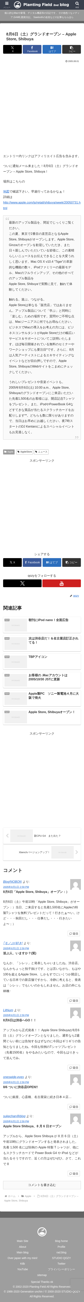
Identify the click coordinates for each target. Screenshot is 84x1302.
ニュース (41, 451)
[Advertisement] (42, 107)
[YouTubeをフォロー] (61, 583)
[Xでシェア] (12, 49)
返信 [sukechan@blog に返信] (73, 1173)
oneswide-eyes (13, 1077)
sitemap (42, 1275)
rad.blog (61, 1252)
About (22, 1246)
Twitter (61, 1263)
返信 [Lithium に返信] (73, 1067)
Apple (8, 451)
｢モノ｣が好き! (13, 943)
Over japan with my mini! (22, 1258)
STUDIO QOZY (61, 1258)
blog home (61, 1241)
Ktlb (22, 1263)
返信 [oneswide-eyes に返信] (73, 1106)
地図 (6, 191)
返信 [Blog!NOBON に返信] (73, 933)
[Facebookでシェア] (32, 49)
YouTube (22, 1269)
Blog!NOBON (12, 881)
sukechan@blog (14, 1116)
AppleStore (25, 451)
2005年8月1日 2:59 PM (16, 886)
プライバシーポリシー (61, 1269)
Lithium (8, 1010)
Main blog (23, 1252)
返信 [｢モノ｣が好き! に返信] (73, 1000)
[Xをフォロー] (22, 583)
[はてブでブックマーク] (52, 49)
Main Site (22, 1241)
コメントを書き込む (42, 1185)
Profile (61, 1246)
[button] (71, 49)
